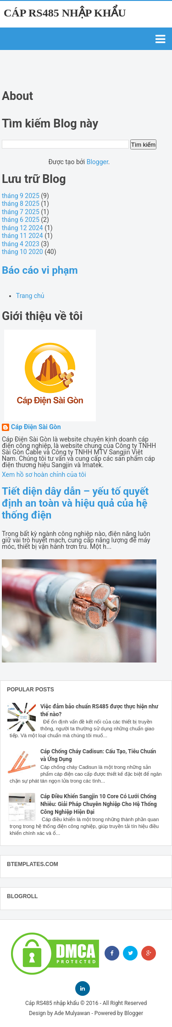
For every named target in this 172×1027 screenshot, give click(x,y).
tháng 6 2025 (20, 219)
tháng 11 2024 (22, 235)
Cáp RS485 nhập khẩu (65, 13)
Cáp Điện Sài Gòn (36, 427)
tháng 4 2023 (20, 244)
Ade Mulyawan (72, 1013)
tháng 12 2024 (22, 228)
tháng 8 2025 (20, 203)
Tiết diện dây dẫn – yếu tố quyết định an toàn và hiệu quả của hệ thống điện (75, 503)
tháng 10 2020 (22, 251)
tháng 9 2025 (20, 195)
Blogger (97, 162)
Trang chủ (30, 295)
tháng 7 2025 (20, 211)
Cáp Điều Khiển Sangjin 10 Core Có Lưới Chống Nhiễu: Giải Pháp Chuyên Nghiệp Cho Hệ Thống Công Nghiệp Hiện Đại (98, 804)
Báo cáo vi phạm (40, 270)
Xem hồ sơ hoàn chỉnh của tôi (44, 474)
